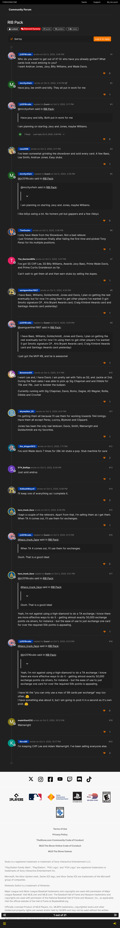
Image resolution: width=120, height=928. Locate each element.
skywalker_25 (27, 411)
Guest (47, 104)
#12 (110, 446)
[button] (4, 924)
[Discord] (79, 779)
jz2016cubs (25, 54)
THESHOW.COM (9, 2)
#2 (111, 83)
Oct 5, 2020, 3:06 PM (53, 54)
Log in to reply (102, 39)
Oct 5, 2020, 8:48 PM (57, 488)
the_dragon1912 (27, 446)
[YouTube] (60, 779)
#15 (110, 510)
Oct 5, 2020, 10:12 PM (53, 720)
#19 (110, 720)
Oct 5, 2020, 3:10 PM (54, 83)
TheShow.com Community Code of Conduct (60, 840)
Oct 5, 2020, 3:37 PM (55, 259)
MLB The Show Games (60, 851)
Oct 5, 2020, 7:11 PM (57, 446)
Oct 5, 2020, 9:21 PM (64, 573)
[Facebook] (50, 779)
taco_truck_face (26, 510)
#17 (110, 573)
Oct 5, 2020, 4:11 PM (54, 372)
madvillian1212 (25, 720)
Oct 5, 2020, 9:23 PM (63, 641)
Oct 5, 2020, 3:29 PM (64, 174)
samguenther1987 (29, 290)
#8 (111, 290)
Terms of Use (60, 829)
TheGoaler (25, 230)
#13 (110, 467)
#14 (110, 488)
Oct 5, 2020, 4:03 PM (60, 290)
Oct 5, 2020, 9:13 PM (63, 535)
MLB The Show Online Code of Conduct (60, 845)
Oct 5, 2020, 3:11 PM (63, 104)
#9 (111, 322)
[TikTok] (89, 779)
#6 (111, 230)
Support (96, 2)
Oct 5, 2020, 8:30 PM (50, 467)
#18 (110, 641)
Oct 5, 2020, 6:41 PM (56, 411)
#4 (111, 149)
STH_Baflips (24, 467)
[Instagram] (40, 779)
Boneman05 (26, 372)
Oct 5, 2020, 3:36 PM (52, 230)
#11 (110, 411)
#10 (110, 372)
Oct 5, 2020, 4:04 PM (63, 322)
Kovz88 (23, 741)
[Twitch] (69, 779)
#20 (110, 741)
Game (84, 2)
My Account (112, 2)
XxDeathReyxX (27, 488)
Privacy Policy (60, 834)
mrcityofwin (26, 83)
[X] (30, 779)
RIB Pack (48, 108)
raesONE (24, 149)
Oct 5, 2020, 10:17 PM (50, 741)
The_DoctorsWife (26, 259)
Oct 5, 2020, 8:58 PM (54, 510)
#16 (110, 535)
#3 (111, 104)
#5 (111, 174)
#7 (111, 259)
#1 (111, 54)
